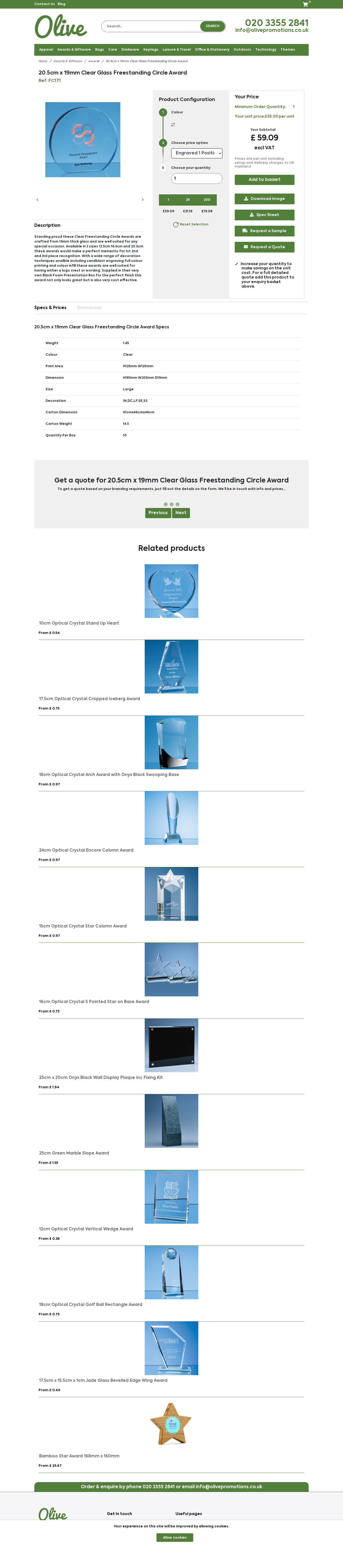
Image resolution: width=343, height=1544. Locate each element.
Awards (93, 61)
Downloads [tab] (89, 308)
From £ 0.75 (49, 708)
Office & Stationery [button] (212, 49)
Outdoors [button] (242, 49)
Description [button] (47, 226)
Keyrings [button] (150, 49)
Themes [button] (288, 49)
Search (212, 26)
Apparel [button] (46, 49)
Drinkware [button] (130, 49)
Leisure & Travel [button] (177, 49)
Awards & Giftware (67, 61)
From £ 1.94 (49, 1087)
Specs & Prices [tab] (50, 308)
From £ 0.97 (49, 784)
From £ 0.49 (49, 1390)
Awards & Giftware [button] (74, 49)
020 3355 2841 (277, 23)
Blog (61, 4)
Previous (158, 513)
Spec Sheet (264, 215)
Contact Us (44, 4)
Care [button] (112, 49)
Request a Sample (265, 231)
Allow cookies (175, 1537)
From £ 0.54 (49, 633)
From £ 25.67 (50, 1466)
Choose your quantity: (191, 168)
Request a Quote (264, 247)
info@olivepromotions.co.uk (272, 30)
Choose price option (189, 143)
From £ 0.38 (49, 1239)
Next (181, 513)
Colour (177, 112)
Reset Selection (190, 224)
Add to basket (265, 180)
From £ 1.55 (48, 1163)
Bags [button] (99, 49)
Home (42, 61)
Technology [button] (265, 49)
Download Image (264, 198)
